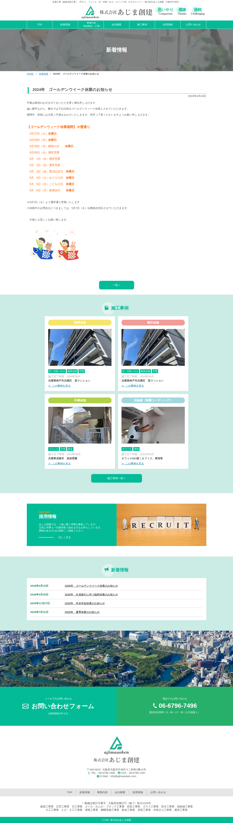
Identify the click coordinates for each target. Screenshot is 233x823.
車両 (136, 449)
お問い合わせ (193, 24)
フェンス (53, 449)
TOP (39, 24)
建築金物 (72, 371)
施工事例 (142, 24)
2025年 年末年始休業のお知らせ (85, 603)
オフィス (126, 449)
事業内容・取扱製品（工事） (92, 24)
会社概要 (116, 24)
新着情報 (65, 24)
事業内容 (102, 792)
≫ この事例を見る (59, 385)
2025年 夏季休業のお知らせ (82, 612)
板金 (70, 449)
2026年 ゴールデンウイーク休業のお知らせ (91, 585)
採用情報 (168, 24)
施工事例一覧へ (116, 478)
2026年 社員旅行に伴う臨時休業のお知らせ (91, 594)
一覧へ (116, 284)
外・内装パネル (57, 371)
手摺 (81, 371)
